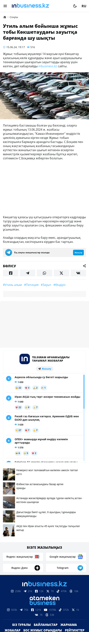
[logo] (40, 5)
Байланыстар (45, 550)
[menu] (5, 5)
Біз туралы (21, 550)
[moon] (74, 5)
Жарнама (68, 550)
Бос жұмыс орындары (42, 556)
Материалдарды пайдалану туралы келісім (44, 607)
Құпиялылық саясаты (44, 626)
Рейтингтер (74, 556)
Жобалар (12, 556)
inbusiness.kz (47, 66)
